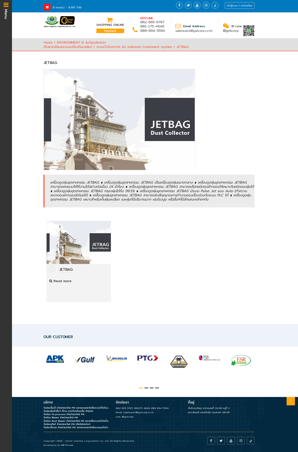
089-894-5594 (152, 30)
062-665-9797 (152, 22)
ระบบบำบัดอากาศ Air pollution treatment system (134, 46)
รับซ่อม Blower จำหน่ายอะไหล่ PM (61, 417)
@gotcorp (231, 30)
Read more (60, 280)
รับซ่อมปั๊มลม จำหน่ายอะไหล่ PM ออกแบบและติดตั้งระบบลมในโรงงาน (77, 427)
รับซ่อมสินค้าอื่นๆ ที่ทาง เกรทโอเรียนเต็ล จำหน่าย (68, 411)
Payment (110, 31)
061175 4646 (142, 408)
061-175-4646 (152, 26)
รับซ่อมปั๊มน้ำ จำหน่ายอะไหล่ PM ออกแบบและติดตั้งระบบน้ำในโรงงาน (77, 407)
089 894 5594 (160, 408)
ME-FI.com (67, 445)
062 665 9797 (124, 408)
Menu (6, 10)
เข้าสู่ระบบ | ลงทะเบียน (239, 5)
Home (48, 42)
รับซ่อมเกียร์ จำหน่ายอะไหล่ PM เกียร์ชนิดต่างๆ (67, 424)
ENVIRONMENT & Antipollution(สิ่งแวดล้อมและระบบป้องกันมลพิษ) (75, 44)
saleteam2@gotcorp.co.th (193, 30)
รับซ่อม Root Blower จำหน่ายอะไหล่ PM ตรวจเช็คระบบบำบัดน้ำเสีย (77, 420)
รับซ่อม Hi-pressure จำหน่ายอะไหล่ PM (64, 414)
